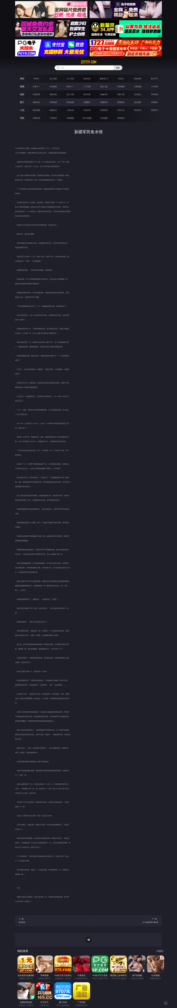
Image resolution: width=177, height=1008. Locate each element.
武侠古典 (87, 110)
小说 (22, 110)
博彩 (22, 78)
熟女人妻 (104, 86)
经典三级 (120, 94)
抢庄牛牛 (154, 78)
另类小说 (120, 110)
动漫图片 (87, 102)
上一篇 (52, 921)
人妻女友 (70, 110)
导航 (22, 117)
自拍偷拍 (53, 86)
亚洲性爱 (36, 94)
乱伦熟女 (137, 94)
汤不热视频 (87, 118)
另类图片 (154, 102)
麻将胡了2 (104, 78)
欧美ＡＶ (70, 86)
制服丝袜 (104, 94)
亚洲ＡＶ (36, 86)
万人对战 (70, 78)
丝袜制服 (120, 86)
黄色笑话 (137, 110)
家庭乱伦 (53, 110)
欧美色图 (70, 102)
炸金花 (120, 78)
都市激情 (36, 110)
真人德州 (53, 78)
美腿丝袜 (104, 102)
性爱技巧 (154, 110)
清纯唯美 (120, 102)
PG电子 (36, 78)
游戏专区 (87, 78)
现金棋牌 (137, 78)
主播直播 (137, 86)
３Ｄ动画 (87, 86)
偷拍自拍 (53, 94)
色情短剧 (120, 118)
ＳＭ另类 (154, 86)
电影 (22, 94)
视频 (22, 86)
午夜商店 (53, 118)
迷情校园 (104, 110)
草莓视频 (70, 118)
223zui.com (88, 62)
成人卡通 (70, 94)
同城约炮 (36, 118)
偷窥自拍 (36, 102)
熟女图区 (137, 102)
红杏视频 (104, 118)
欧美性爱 (87, 94)
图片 (22, 102)
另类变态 (154, 94)
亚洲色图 (53, 102)
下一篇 (125, 921)
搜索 (118, 68)
